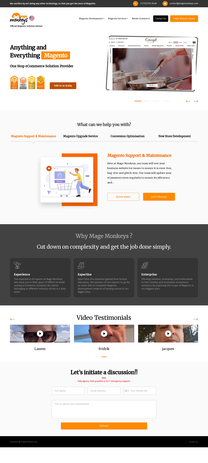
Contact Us (160, 19)
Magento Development (91, 19)
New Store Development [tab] (174, 136)
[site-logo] (19, 18)
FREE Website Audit (184, 19)
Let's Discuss (159, 197)
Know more (123, 197)
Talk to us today (67, 85)
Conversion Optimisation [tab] (127, 136)
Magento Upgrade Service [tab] (80, 136)
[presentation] (188, 102)
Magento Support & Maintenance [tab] (33, 136)
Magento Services (117, 19)
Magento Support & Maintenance (139, 155)
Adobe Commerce (141, 19)
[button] (138, 101)
